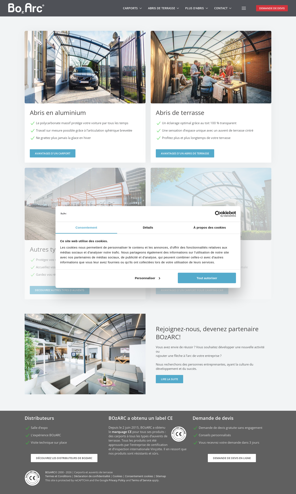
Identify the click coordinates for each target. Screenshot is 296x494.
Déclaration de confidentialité (92, 476)
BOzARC (50, 472)
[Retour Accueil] (26, 8)
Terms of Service (141, 480)
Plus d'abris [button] (196, 8)
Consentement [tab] (86, 227)
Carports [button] (132, 8)
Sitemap (161, 476)
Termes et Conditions (58, 476)
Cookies (117, 476)
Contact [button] (223, 8)
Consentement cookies (139, 476)
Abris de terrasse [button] (163, 8)
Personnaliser (147, 278)
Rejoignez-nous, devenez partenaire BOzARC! (207, 333)
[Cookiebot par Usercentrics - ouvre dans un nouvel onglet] (218, 214)
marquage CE (122, 432)
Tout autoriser (207, 278)
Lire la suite (169, 379)
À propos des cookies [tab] (209, 227)
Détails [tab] (148, 227)
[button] (244, 8)
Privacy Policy (117, 480)
